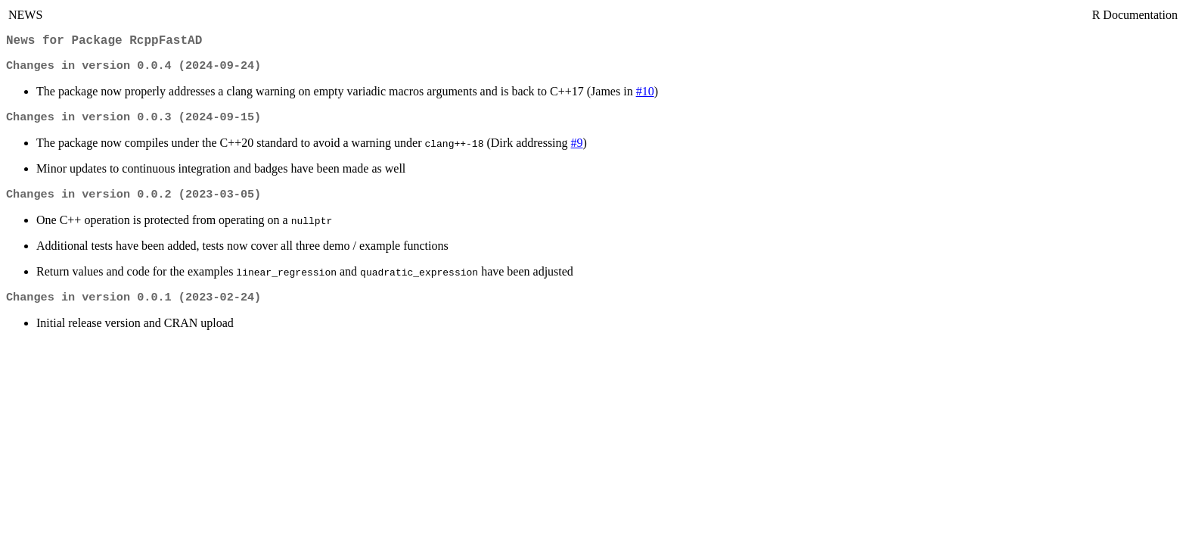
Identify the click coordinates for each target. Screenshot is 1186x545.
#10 (645, 95)
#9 (577, 148)
